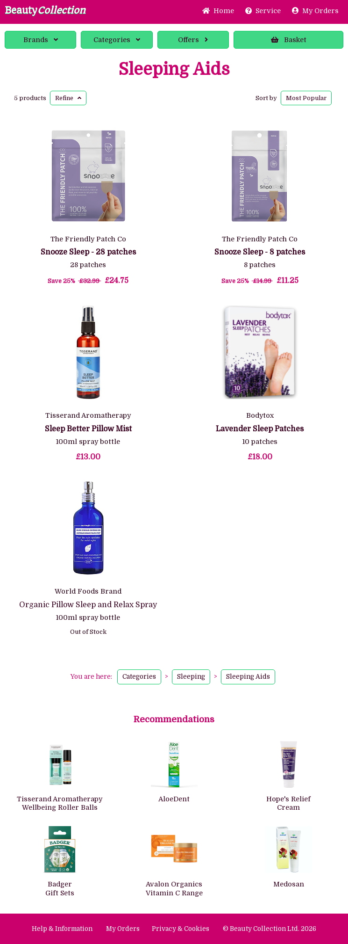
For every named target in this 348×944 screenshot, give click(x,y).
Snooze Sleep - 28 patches (88, 252)
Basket (288, 40)
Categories (116, 40)
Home (218, 11)
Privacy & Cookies (180, 928)
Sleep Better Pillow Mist (88, 429)
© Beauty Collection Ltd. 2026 (269, 928)
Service (263, 11)
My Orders (315, 11)
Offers (193, 40)
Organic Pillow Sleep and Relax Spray (88, 605)
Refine (68, 98)
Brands (40, 40)
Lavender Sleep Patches (260, 429)
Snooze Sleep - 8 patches (259, 252)
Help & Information (62, 928)
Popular (306, 98)
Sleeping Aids (174, 69)
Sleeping (191, 676)
